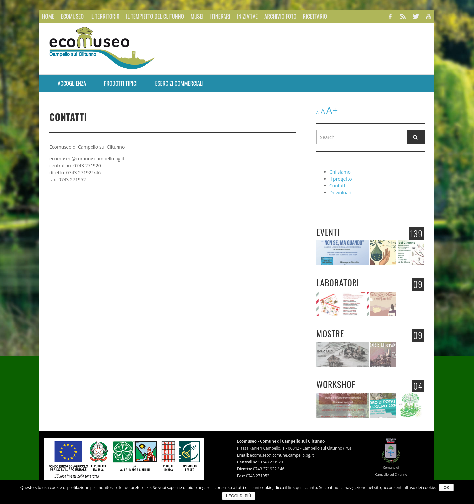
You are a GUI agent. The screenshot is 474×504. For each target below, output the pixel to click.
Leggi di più (238, 496)
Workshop (336, 384)
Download (340, 192)
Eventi (328, 231)
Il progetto (340, 179)
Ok (446, 487)
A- (318, 112)
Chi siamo (340, 172)
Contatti (338, 185)
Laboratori (337, 282)
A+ (332, 110)
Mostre (330, 333)
